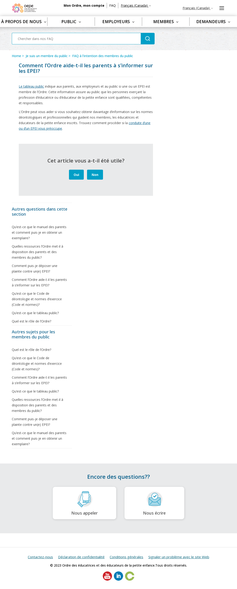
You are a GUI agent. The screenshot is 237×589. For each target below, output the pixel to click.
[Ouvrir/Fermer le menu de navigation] (221, 8)
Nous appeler (84, 503)
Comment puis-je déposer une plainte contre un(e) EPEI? (34, 268)
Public (71, 21)
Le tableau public (31, 86)
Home (16, 56)
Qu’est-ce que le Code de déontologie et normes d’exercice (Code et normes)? (37, 299)
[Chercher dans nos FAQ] (76, 38)
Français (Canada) (136, 5)
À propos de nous (23, 21)
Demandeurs (213, 21)
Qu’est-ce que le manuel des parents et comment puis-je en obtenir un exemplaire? (39, 232)
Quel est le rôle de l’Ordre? (31, 321)
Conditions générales (126, 557)
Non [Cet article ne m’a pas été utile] (95, 174)
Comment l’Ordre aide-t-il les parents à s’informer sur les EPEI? (39, 282)
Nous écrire (154, 503)
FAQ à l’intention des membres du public (102, 56)
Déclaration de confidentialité (81, 557)
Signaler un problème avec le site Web (178, 557)
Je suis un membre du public (47, 56)
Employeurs (118, 21)
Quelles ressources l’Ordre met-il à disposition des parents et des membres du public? (37, 252)
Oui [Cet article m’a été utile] (76, 174)
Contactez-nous (40, 557)
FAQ (112, 5)
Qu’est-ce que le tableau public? (35, 313)
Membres (165, 21)
